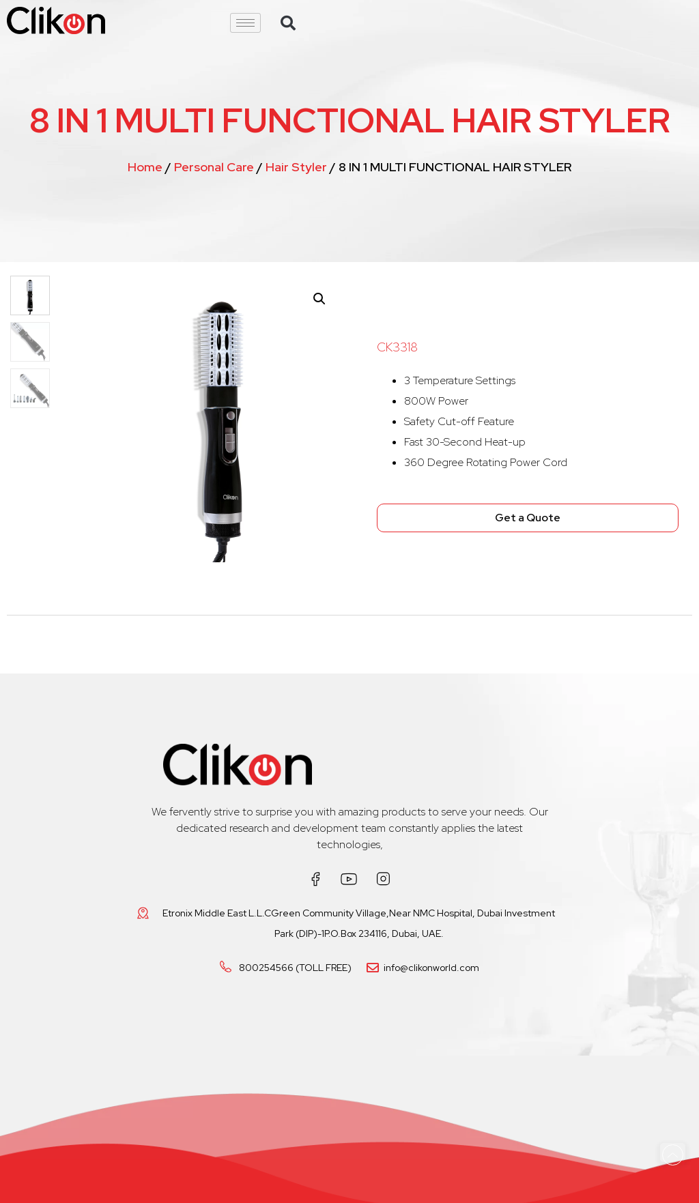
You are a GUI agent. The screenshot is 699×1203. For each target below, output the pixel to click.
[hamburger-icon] (245, 23)
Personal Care (214, 167)
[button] (288, 23)
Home (145, 167)
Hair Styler (296, 167)
